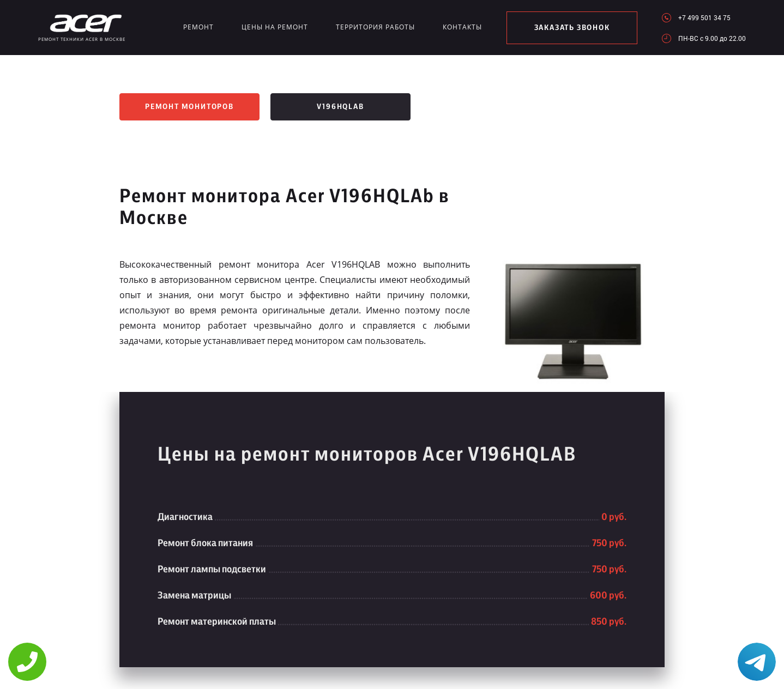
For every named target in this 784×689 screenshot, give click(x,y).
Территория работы (375, 27)
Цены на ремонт (275, 27)
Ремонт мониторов (189, 107)
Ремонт (198, 27)
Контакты (462, 27)
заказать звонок (572, 28)
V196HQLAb (340, 107)
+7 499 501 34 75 (704, 17)
